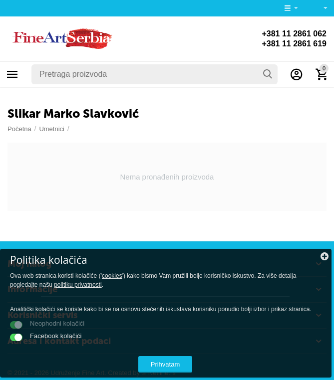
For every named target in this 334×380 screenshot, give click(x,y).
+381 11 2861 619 (294, 43)
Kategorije (12, 74)
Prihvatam (165, 364)
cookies (112, 275)
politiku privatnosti (78, 284)
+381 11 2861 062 (294, 33)
